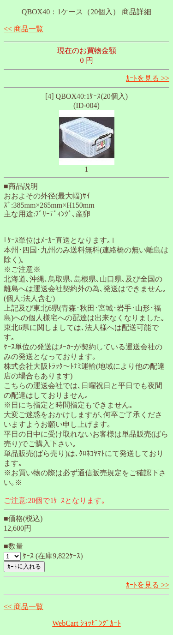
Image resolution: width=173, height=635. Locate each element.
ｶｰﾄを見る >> (147, 78)
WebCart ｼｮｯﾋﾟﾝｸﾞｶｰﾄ (86, 623)
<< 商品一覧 (23, 29)
